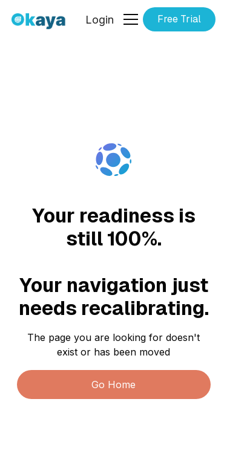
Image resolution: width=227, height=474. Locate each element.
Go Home (113, 384)
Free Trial (179, 19)
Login (99, 19)
